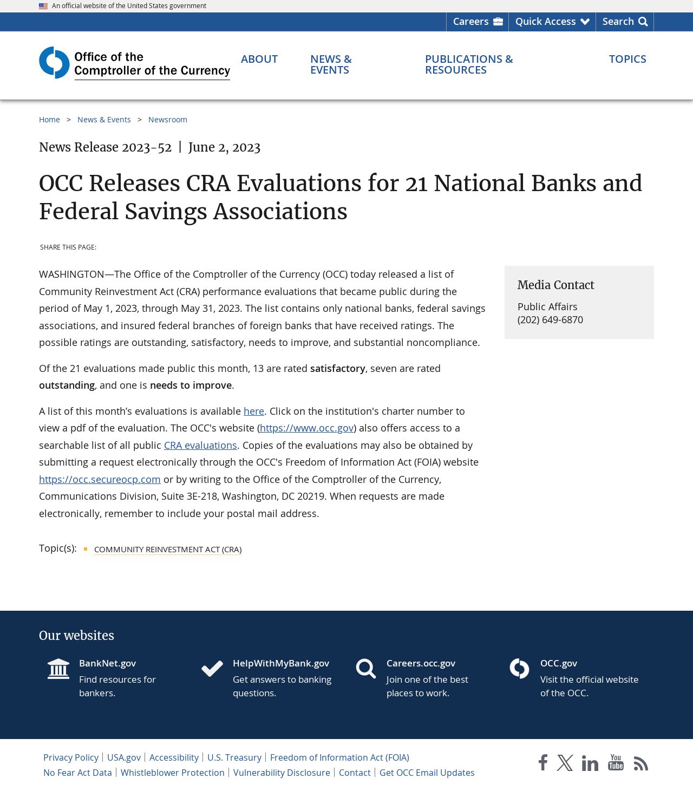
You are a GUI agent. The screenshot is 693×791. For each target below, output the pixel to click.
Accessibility (174, 757)
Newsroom (167, 119)
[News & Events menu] (352, 64)
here (254, 410)
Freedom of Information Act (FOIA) (339, 757)
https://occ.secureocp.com (100, 479)
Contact (355, 773)
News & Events (104, 119)
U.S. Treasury (234, 757)
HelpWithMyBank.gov (281, 663)
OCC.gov (558, 663)
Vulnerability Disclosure (281, 773)
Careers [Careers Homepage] (471, 21)
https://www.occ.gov (307, 427)
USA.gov (124, 757)
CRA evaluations (200, 445)
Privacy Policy (71, 757)
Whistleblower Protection (173, 773)
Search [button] (618, 21)
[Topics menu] (628, 59)
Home (49, 119)
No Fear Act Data (77, 773)
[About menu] (259, 59)
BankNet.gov (107, 663)
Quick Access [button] (545, 21)
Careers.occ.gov (421, 663)
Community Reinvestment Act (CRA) (167, 549)
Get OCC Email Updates (427, 773)
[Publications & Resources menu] (501, 64)
